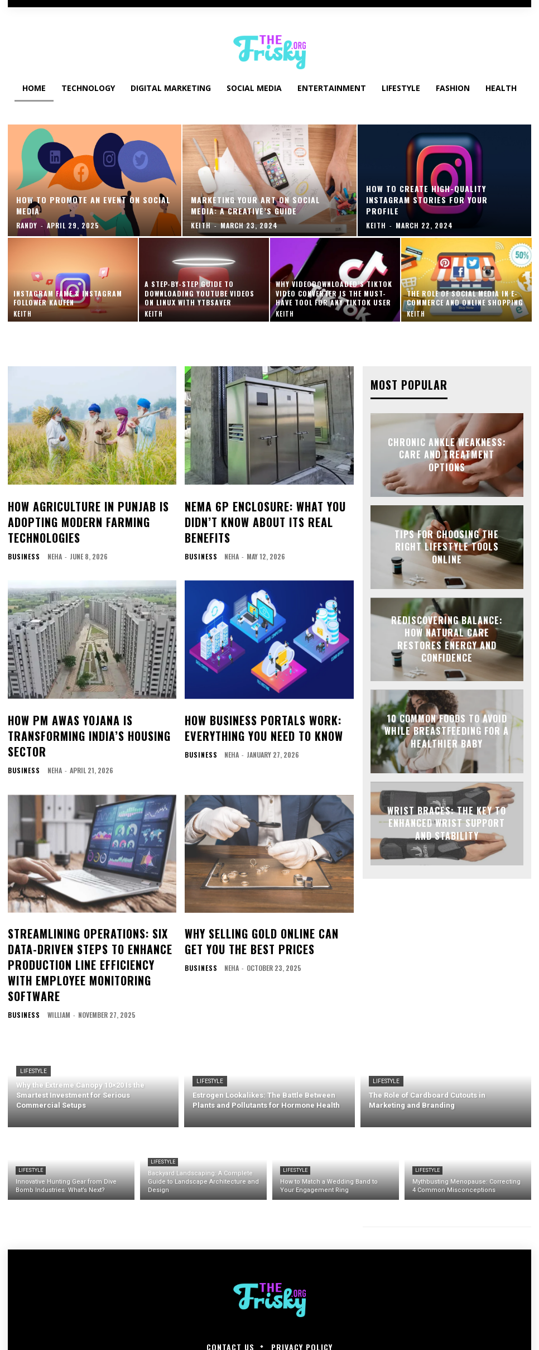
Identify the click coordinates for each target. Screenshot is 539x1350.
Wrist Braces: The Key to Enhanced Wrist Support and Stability (446, 822)
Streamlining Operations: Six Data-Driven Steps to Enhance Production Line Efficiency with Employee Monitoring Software (91, 932)
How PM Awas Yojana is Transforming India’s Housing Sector (78, 721)
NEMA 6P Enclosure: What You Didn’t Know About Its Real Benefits (254, 517)
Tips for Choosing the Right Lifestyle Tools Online (447, 546)
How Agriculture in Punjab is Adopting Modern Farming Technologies (77, 517)
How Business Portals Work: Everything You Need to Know (252, 715)
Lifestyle (33, 1024)
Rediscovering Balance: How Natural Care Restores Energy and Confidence (446, 638)
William (55, 968)
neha (51, 547)
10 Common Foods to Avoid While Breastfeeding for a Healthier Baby (446, 730)
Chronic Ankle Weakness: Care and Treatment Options (447, 454)
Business (22, 547)
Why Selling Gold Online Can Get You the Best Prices (260, 919)
